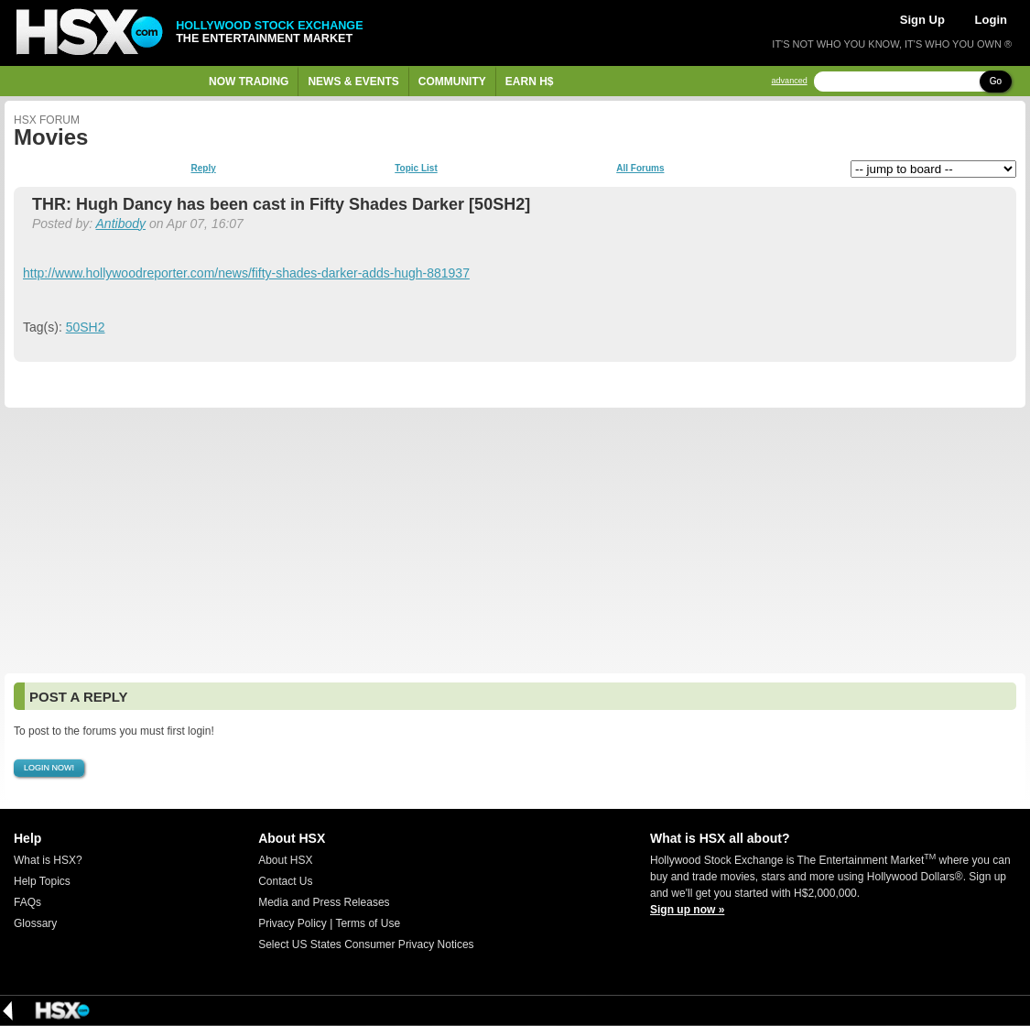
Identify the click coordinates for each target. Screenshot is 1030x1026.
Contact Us (285, 881)
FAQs (27, 902)
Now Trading (248, 81)
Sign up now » (687, 909)
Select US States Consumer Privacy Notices (365, 944)
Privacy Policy (292, 923)
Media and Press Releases (323, 902)
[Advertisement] (515, 540)
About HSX (285, 860)
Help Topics (42, 881)
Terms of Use (367, 923)
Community (452, 81)
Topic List (416, 168)
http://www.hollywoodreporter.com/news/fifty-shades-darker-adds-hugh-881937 (246, 273)
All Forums (640, 168)
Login (991, 20)
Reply (203, 168)
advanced (790, 81)
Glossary (35, 923)
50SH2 (85, 327)
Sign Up (922, 20)
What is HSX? (48, 860)
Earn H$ (529, 81)
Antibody (121, 223)
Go (996, 81)
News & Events (353, 81)
